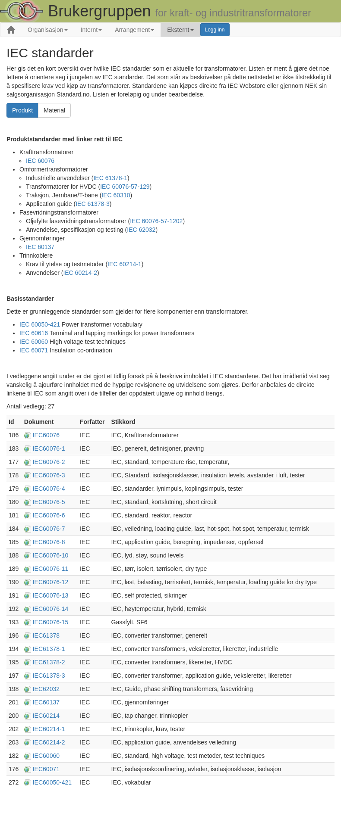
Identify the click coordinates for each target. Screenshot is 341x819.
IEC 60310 (115, 195)
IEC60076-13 (51, 595)
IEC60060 (46, 755)
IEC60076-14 (51, 608)
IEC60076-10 (51, 555)
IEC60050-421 (52, 782)
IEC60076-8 (49, 542)
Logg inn (215, 30)
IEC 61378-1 (110, 177)
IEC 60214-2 (80, 272)
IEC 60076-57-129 (124, 186)
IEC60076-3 (49, 475)
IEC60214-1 (49, 729)
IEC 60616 (33, 333)
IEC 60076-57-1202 (156, 221)
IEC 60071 (33, 350)
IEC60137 (46, 702)
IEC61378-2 (49, 662)
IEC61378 (46, 635)
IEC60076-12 (51, 582)
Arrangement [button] (134, 29)
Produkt (22, 110)
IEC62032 (46, 688)
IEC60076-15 (51, 622)
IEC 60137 (40, 246)
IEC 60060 (33, 341)
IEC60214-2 (49, 742)
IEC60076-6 (49, 515)
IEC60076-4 (49, 488)
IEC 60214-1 (124, 264)
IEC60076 (46, 435)
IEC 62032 (141, 229)
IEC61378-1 (49, 648)
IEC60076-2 (49, 461)
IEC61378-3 (49, 675)
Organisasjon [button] (48, 29)
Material (54, 110)
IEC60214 (46, 715)
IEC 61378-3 (93, 203)
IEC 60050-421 (39, 324)
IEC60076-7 (49, 528)
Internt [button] (91, 29)
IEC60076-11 (51, 568)
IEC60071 (46, 769)
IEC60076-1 (49, 448)
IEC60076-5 (49, 501)
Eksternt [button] (180, 29)
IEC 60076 (40, 160)
